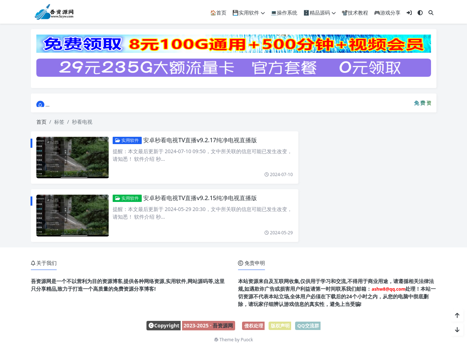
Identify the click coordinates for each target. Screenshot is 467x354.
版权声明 (280, 325)
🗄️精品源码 (319, 12)
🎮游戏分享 (387, 12)
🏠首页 (218, 12)
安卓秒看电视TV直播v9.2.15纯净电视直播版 (196, 198)
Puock (247, 340)
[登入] (409, 12)
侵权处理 (253, 325)
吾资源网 (223, 325)
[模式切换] (420, 12)
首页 (41, 121)
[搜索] (431, 12)
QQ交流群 (308, 325)
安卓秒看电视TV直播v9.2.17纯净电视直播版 (196, 140)
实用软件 (123, 140)
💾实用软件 (248, 12)
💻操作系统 (284, 12)
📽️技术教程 (355, 12)
